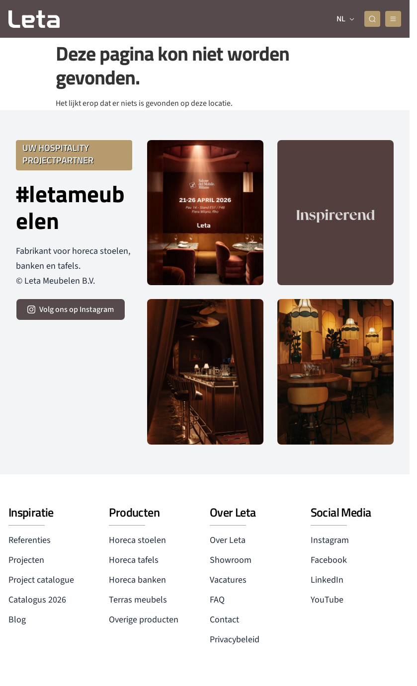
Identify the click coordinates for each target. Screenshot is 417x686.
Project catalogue (41, 580)
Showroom (230, 560)
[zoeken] (372, 19)
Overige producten (143, 619)
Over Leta (228, 540)
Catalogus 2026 (37, 600)
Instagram (330, 540)
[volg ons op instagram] (70, 309)
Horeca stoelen (137, 540)
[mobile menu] (393, 19)
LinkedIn (327, 580)
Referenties (29, 540)
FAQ (217, 600)
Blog (17, 619)
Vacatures (228, 580)
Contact (224, 619)
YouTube (327, 600)
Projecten (26, 560)
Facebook (329, 560)
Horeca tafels (134, 560)
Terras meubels (138, 600)
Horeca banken (137, 580)
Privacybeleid (234, 639)
